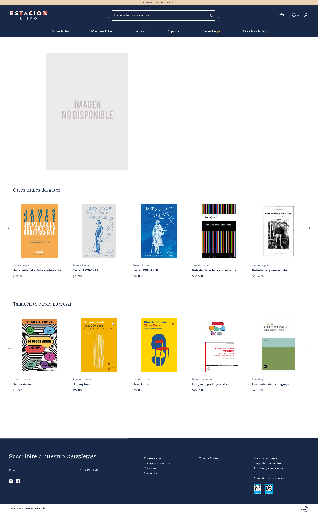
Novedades (60, 31)
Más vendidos (101, 31)
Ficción (139, 31)
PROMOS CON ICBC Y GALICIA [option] (159, 2)
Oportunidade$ (254, 31)
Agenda (173, 31)
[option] (39, 239)
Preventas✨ (211, 31)
